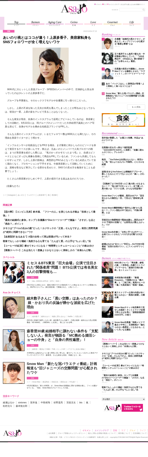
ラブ (123, 430)
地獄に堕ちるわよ (59, 316)
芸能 (32, 277)
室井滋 (33, 402)
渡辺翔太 (45, 382)
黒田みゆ (63, 382)
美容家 (54, 195)
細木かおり (45, 316)
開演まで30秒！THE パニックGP (52, 349)
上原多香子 (41, 195)
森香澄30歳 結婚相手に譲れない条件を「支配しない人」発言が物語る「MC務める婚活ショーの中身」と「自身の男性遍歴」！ (62, 335)
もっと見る (136, 107)
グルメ (133, 430)
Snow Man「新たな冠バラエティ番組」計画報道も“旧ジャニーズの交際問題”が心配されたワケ (62, 368)
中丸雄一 (72, 382)
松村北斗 (7, 406)
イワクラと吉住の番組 (76, 349)
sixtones (22, 402)
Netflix (70, 316)
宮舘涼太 (54, 382)
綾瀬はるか (8, 402)
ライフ (143, 430)
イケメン (86, 430)
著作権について (124, 433)
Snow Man (36, 382)
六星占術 (78, 316)
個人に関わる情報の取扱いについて (102, 433)
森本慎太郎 (21, 406)
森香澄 (34, 349)
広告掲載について (140, 433)
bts (80, 402)
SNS (57, 281)
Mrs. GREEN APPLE (40, 281)
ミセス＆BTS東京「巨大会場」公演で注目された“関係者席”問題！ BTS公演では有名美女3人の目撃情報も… (62, 267)
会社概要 (51, 433)
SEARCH (115, 10)
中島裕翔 (45, 402)
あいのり (21, 195)
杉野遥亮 (58, 402)
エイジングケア (102, 430)
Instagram (12, 195)
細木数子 (35, 316)
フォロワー (31, 195)
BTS (52, 281)
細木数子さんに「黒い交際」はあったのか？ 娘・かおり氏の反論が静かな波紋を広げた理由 (62, 302)
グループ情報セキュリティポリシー (72, 433)
